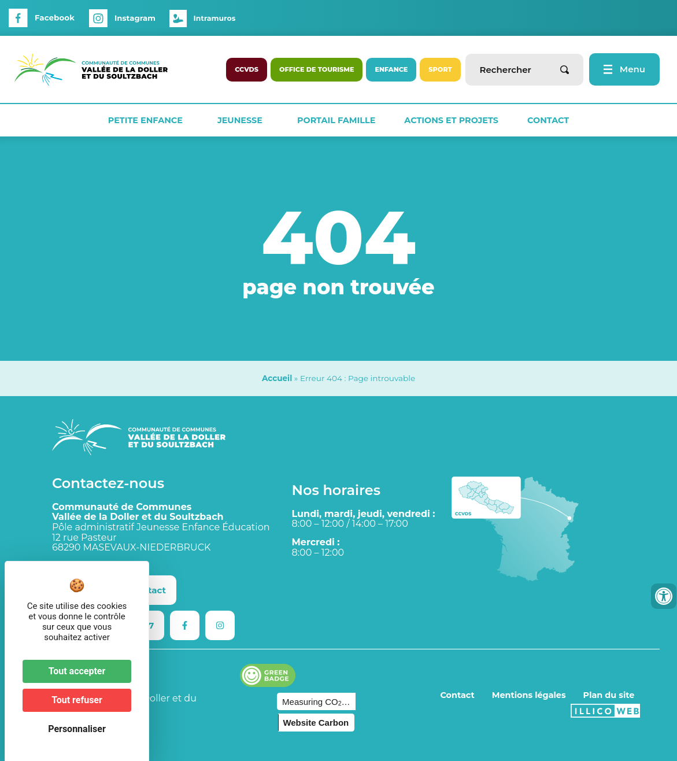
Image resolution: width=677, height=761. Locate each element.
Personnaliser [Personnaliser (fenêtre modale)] (77, 728)
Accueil (277, 378)
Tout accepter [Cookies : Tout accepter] (77, 671)
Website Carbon (316, 722)
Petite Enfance (148, 120)
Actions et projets (451, 120)
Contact (548, 120)
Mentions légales (529, 695)
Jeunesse (242, 120)
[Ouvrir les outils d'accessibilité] (663, 596)
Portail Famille (336, 120)
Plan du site (609, 695)
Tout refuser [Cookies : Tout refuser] (76, 699)
